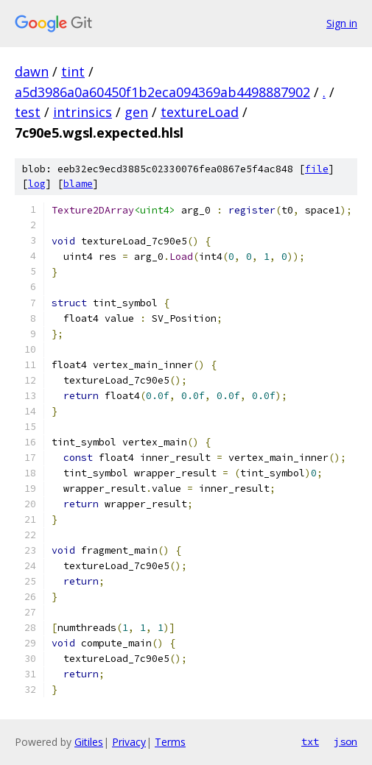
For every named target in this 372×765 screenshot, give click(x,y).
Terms (170, 742)
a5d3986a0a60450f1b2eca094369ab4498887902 (162, 92)
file (317, 169)
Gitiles (88, 742)
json (345, 741)
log (37, 183)
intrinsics (82, 112)
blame (78, 183)
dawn (32, 71)
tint (73, 71)
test (28, 112)
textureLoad (200, 112)
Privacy (129, 742)
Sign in (341, 23)
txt (310, 741)
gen (136, 112)
